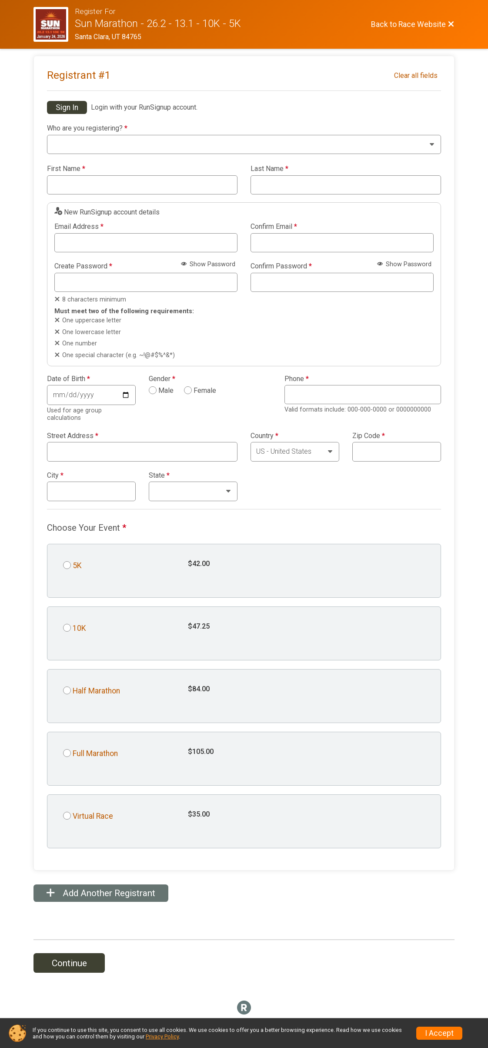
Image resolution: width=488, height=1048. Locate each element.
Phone (296, 379)
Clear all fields (416, 75)
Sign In (67, 107)
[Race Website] (54, 24)
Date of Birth (68, 379)
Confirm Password (281, 266)
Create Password (83, 266)
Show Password (208, 264)
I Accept (439, 1033)
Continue (69, 963)
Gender (162, 379)
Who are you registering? (87, 128)
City (55, 475)
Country (264, 436)
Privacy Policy (162, 1036)
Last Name (269, 169)
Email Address (79, 227)
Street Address (72, 436)
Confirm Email (274, 227)
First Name (66, 169)
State (159, 475)
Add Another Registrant (101, 893)
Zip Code (368, 436)
